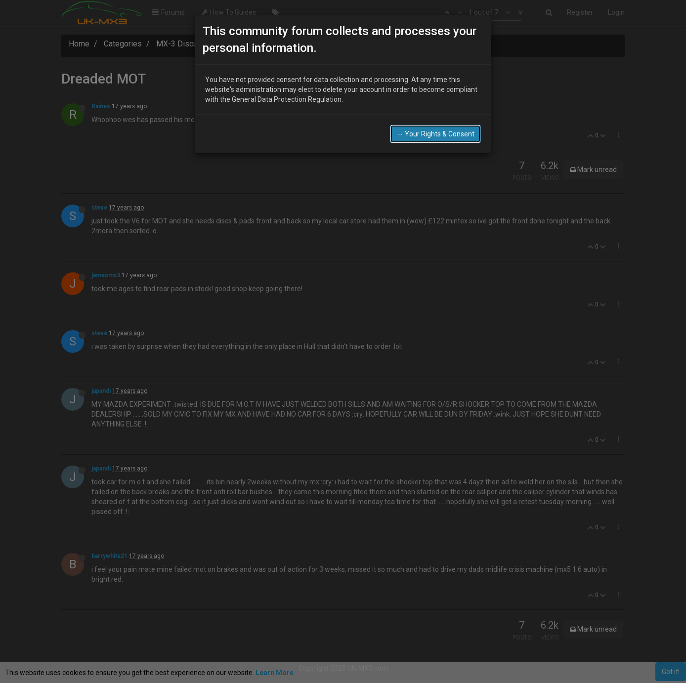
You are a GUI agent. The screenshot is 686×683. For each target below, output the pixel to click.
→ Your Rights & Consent (435, 134)
